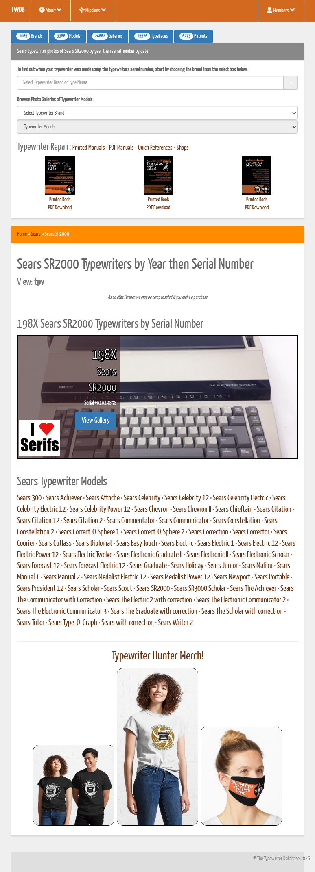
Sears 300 (29, 498)
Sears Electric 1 (215, 543)
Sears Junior (223, 566)
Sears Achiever (64, 498)
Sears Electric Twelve (87, 555)
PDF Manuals (121, 148)
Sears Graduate (148, 566)
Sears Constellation (236, 521)
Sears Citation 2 (83, 521)
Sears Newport (232, 577)
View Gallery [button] (95, 420)
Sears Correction (208, 532)
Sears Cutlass (55, 543)
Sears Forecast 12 (38, 566)
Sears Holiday (187, 566)
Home (22, 234)
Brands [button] (29, 36)
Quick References (155, 148)
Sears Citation (274, 509)
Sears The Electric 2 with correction (149, 600)
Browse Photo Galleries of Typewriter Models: (55, 99)
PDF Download (60, 207)
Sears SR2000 (153, 588)
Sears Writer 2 (175, 623)
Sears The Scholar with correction (242, 611)
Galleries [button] (107, 36)
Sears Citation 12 (38, 521)
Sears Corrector (250, 532)
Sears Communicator (184, 521)
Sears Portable (271, 577)
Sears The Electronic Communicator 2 (241, 600)
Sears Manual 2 (61, 577)
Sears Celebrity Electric (240, 498)
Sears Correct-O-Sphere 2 (153, 532)
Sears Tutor (30, 623)
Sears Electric (177, 543)
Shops (183, 148)
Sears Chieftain (234, 509)
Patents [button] (193, 36)
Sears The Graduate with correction (154, 611)
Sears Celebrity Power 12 (100, 509)
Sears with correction (127, 623)
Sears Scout (118, 588)
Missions (93, 10)
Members (281, 10)
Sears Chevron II (192, 509)
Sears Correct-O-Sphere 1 (88, 532)
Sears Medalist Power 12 (180, 577)
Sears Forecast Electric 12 (94, 566)
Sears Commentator (131, 521)
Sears (36, 234)
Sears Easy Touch (136, 543)
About (50, 10)
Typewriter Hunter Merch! (158, 656)
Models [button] (67, 36)
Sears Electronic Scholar (260, 555)
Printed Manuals (88, 148)
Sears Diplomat (94, 543)
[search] (157, 113)
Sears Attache (103, 498)
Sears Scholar (84, 588)
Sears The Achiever (253, 588)
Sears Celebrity (142, 498)
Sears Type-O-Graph (72, 623)
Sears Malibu (257, 566)
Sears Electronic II (207, 555)
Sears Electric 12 (258, 543)
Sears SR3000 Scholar (200, 588)
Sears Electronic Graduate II (149, 555)
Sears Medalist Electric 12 (115, 577)
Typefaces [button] (151, 36)
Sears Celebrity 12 (186, 498)
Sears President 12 (40, 588)
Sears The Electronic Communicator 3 (62, 611)
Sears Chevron (151, 509)
